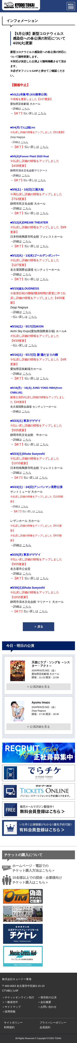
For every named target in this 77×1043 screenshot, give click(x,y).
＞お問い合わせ (47, 1006)
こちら (26, 108)
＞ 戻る (38, 626)
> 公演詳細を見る (38, 686)
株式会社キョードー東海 (16, 979)
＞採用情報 (8, 1011)
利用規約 (9, 1027)
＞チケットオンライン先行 (18, 997)
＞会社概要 (44, 1002)
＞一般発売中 (10, 1002)
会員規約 (45, 1027)
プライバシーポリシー (53, 1022)
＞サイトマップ (11, 1006)
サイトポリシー (13, 1022)
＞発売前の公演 (47, 997)
